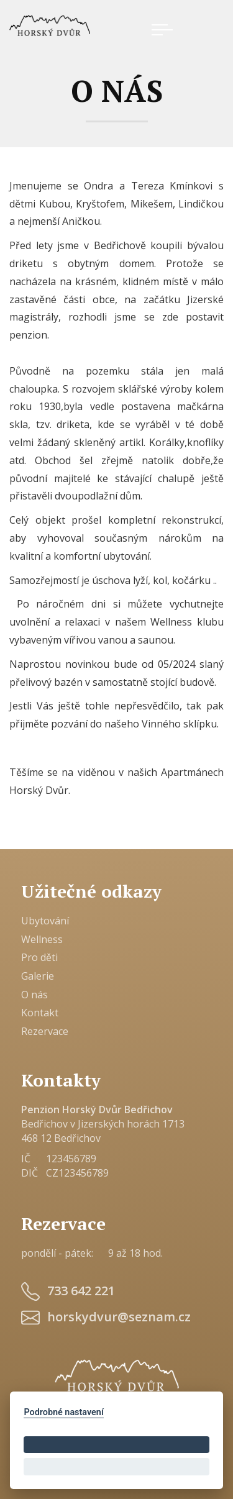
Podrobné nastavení (63, 1412)
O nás (34, 994)
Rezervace (44, 1031)
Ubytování (45, 920)
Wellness (42, 939)
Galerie (37, 976)
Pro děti (39, 957)
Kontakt (39, 1012)
